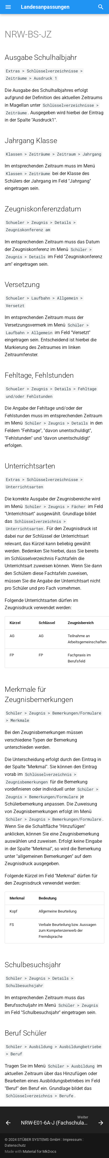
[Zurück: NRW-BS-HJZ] (8, 1122)
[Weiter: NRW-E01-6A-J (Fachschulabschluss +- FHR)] (61, 1122)
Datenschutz (15, 1145)
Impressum (72, 1139)
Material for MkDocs (39, 1151)
